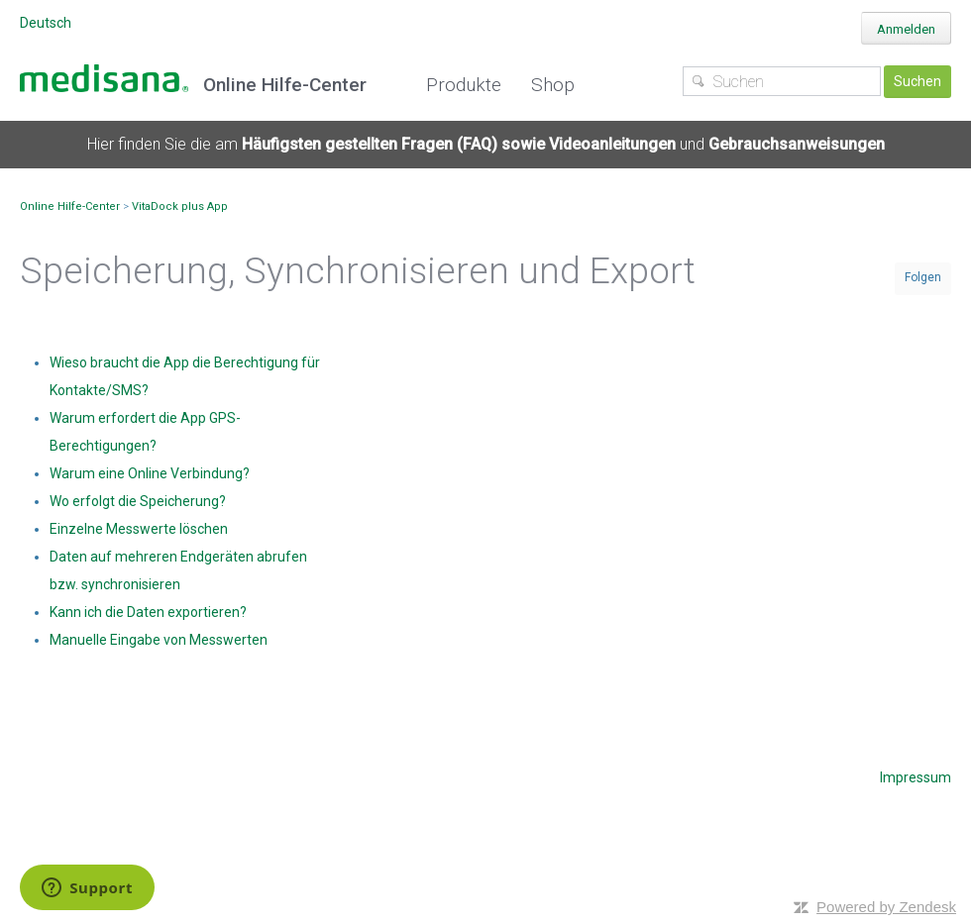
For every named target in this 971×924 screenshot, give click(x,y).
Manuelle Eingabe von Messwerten (159, 640)
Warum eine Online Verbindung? (150, 473)
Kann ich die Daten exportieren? (148, 612)
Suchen (917, 81)
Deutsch (45, 23)
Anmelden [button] (906, 29)
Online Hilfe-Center (70, 206)
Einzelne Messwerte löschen (139, 529)
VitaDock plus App (180, 206)
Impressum (915, 777)
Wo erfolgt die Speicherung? (138, 501)
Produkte (463, 84)
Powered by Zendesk (886, 906)
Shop (553, 84)
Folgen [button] (923, 277)
